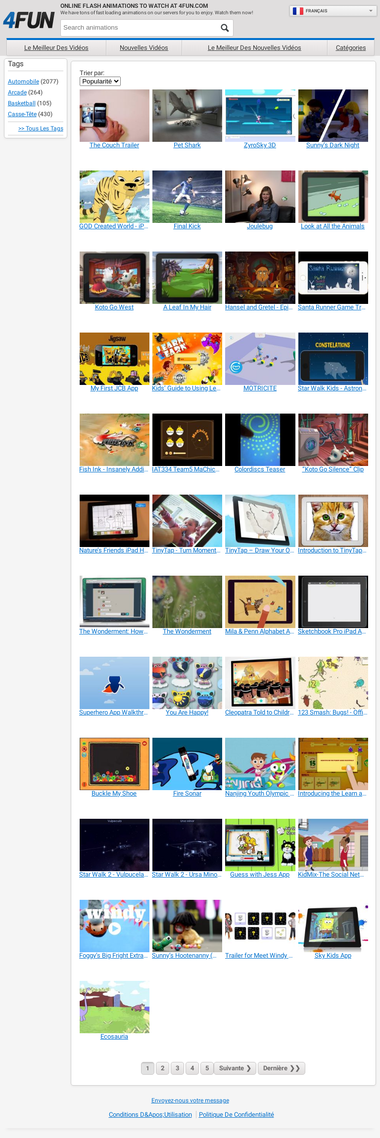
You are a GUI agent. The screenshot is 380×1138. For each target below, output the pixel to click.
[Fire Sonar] (187, 764)
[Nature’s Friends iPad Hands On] (114, 521)
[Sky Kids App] (333, 926)
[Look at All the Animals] (333, 196)
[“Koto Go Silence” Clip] (333, 440)
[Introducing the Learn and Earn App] (333, 764)
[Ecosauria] (114, 1007)
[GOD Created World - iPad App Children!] (114, 196)
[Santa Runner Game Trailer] (333, 278)
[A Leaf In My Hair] (187, 278)
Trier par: (92, 73)
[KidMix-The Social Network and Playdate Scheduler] (333, 845)
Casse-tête (22, 114)
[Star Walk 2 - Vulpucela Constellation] (114, 845)
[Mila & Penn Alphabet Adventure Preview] (260, 602)
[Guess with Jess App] (260, 845)
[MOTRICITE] (260, 359)
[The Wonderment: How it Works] (114, 602)
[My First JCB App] (114, 359)
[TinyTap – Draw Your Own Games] (260, 521)
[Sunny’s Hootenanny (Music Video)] (187, 926)
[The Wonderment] (187, 602)
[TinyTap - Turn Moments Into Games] (187, 521)
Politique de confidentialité (236, 1114)
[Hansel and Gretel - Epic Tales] (260, 278)
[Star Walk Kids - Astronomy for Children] (333, 359)
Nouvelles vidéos (144, 47)
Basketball (22, 103)
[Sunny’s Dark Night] (333, 115)
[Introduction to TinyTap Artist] (333, 521)
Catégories (351, 47)
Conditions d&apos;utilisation (150, 1114)
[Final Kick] (187, 196)
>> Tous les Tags (40, 128)
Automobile (23, 81)
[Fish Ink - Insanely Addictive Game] (114, 440)
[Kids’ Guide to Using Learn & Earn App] (187, 359)
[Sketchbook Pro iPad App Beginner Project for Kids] (333, 602)
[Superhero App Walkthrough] (114, 683)
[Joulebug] (260, 196)
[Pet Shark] (187, 115)
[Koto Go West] (114, 278)
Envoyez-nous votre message (190, 1100)
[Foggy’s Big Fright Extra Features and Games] (114, 926)
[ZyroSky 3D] (260, 115)
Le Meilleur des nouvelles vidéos (254, 47)
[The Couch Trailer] (114, 115)
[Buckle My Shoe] (114, 764)
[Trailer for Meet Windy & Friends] (260, 926)
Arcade (17, 92)
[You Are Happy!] (187, 683)
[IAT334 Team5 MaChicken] (187, 440)
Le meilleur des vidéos (56, 47)
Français (310, 11)
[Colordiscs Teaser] (260, 440)
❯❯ (281, 1068)
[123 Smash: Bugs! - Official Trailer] (333, 683)
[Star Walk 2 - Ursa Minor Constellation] (187, 845)
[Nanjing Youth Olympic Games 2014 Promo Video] (260, 764)
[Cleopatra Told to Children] (260, 683)
